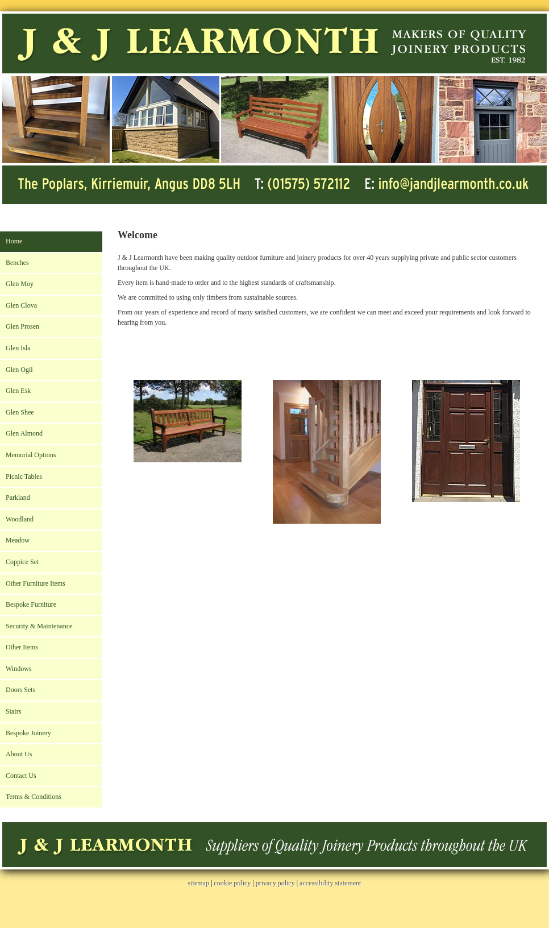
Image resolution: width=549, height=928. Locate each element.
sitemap (198, 883)
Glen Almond (24, 433)
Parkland (18, 498)
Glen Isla (18, 348)
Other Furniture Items (35, 583)
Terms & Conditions (33, 797)
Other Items (22, 647)
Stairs (13, 711)
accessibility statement (330, 883)
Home (14, 241)
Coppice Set (22, 562)
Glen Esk (18, 391)
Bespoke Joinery (28, 733)
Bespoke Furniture (31, 604)
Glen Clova (21, 305)
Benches (17, 263)
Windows (19, 669)
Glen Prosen (22, 326)
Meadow (18, 540)
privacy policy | (278, 883)
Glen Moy (20, 284)
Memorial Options (31, 455)
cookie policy (232, 883)
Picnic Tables (24, 476)
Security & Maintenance (39, 626)
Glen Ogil (19, 370)
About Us (19, 754)
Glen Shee (20, 412)
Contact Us (21, 776)
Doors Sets (20, 690)
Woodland (20, 519)
